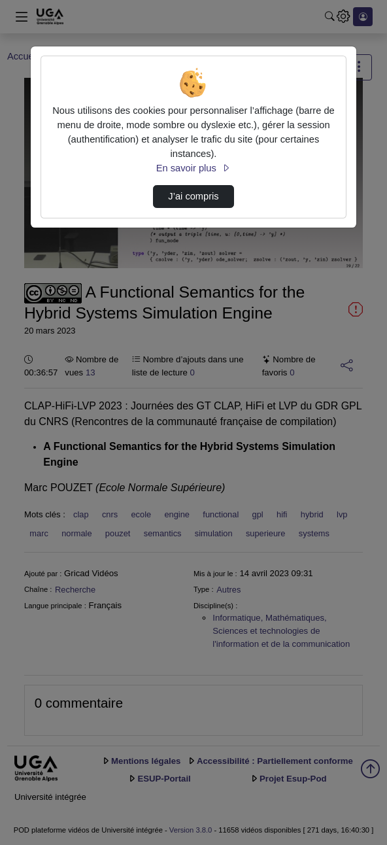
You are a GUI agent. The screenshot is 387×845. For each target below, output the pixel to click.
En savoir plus (193, 168)
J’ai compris (193, 196)
